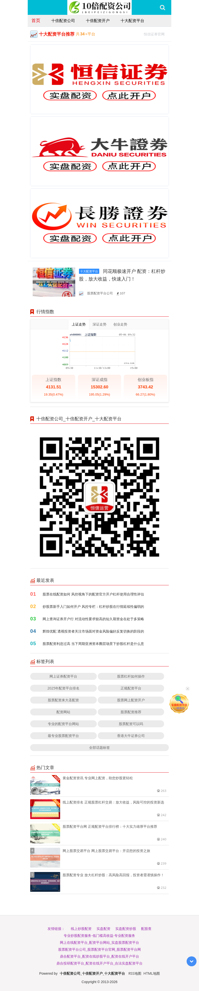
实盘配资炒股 (125, 928)
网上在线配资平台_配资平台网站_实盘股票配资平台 (99, 942)
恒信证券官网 (156, 33)
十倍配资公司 (63, 20)
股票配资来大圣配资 (63, 700)
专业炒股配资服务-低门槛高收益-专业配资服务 (99, 935)
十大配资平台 (132, 20)
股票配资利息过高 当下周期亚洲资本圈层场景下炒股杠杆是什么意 (93, 643)
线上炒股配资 (81, 928)
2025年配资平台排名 (63, 688)
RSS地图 (134, 973)
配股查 (146, 928)
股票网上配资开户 (131, 700)
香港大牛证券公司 (131, 735)
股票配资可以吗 (131, 723)
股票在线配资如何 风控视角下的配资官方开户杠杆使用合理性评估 (93, 594)
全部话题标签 (99, 747)
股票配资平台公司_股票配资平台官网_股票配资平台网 (99, 949)
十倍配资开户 (98, 20)
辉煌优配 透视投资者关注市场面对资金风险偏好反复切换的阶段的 (93, 631)
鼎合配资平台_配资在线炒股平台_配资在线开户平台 (99, 956)
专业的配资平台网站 (63, 723)
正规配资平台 (131, 688)
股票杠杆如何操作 (131, 676)
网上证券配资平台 (63, 676)
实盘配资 (103, 928)
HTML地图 (152, 973)
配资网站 (63, 711)
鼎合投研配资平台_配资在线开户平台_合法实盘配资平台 (99, 963)
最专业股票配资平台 (63, 735)
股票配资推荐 (131, 711)
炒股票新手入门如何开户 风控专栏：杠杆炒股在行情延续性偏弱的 (93, 606)
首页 (35, 20)
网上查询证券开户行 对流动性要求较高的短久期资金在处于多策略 (93, 618)
